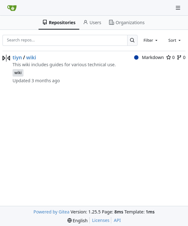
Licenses (101, 220)
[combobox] (151, 40)
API (117, 220)
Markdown (149, 57)
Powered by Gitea (52, 212)
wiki (31, 57)
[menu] (77, 220)
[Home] (12, 7)
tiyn (17, 57)
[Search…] (132, 40)
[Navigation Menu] (178, 8)
